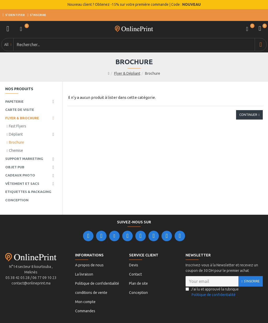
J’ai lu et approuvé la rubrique (212, 279)
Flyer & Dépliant (127, 60)
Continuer (248, 101)
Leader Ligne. (140, 308)
